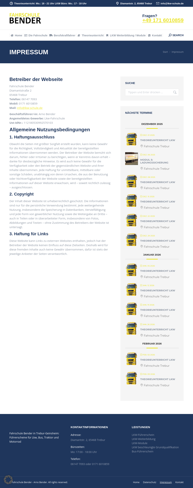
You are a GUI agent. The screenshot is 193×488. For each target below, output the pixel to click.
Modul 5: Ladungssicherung (154, 161)
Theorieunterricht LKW (157, 140)
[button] (8, 479)
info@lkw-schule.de (170, 3)
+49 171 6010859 (163, 20)
